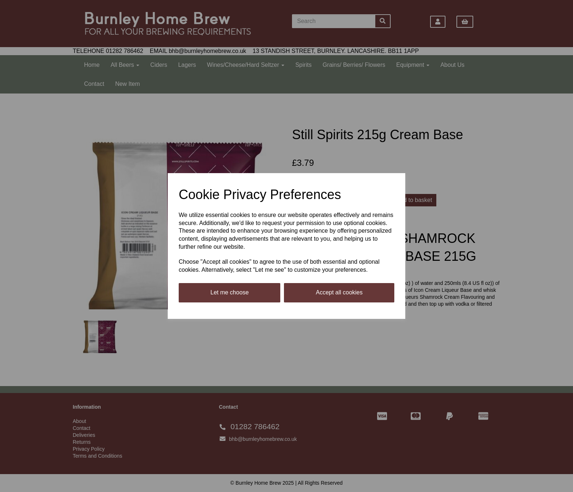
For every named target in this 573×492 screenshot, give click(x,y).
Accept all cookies (339, 292)
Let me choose (229, 292)
